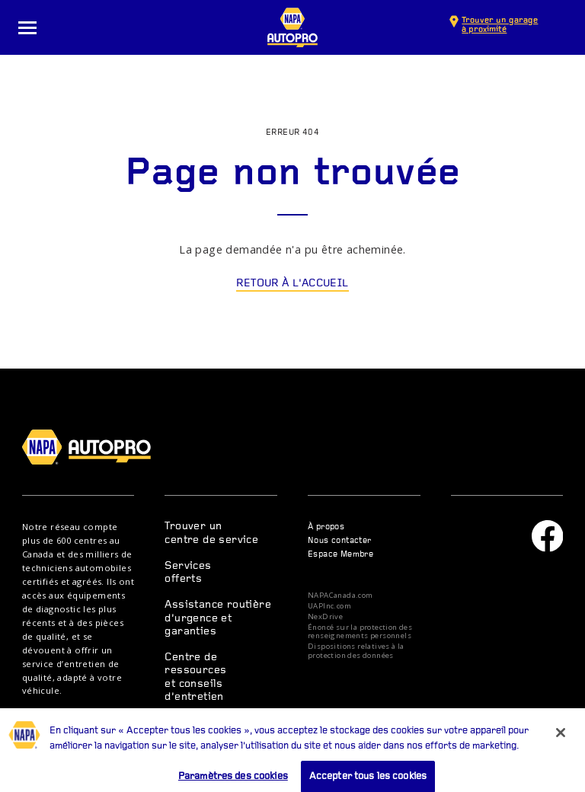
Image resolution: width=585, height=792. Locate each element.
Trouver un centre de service (211, 533)
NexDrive (325, 616)
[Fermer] (560, 739)
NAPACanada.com (340, 595)
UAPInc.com (329, 606)
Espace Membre (340, 555)
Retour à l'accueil (292, 283)
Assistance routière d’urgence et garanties (218, 618)
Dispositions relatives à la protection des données (356, 650)
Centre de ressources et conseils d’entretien (195, 677)
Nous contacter (340, 541)
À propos (326, 527)
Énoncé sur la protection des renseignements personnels (360, 631)
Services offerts (188, 572)
